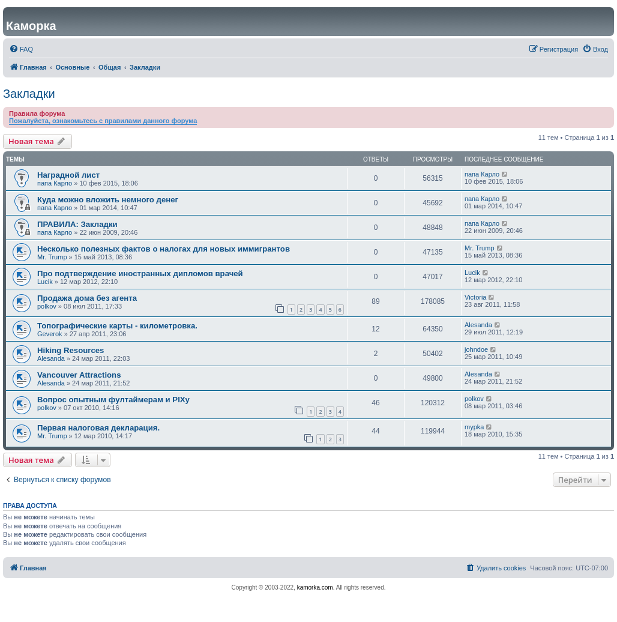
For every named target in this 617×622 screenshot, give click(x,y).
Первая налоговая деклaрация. (98, 427)
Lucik (45, 281)
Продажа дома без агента (87, 298)
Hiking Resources (70, 350)
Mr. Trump (52, 257)
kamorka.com (315, 587)
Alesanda (478, 324)
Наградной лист (68, 175)
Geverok (49, 333)
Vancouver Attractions (79, 374)
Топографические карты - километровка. (117, 325)
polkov (46, 306)
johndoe (476, 349)
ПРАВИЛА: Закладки (77, 224)
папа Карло (54, 183)
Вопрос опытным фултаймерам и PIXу (113, 399)
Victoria (475, 297)
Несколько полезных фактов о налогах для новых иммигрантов (163, 248)
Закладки (29, 93)
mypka (474, 426)
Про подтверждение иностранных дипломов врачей (140, 273)
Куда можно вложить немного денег (107, 199)
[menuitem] (21, 49)
